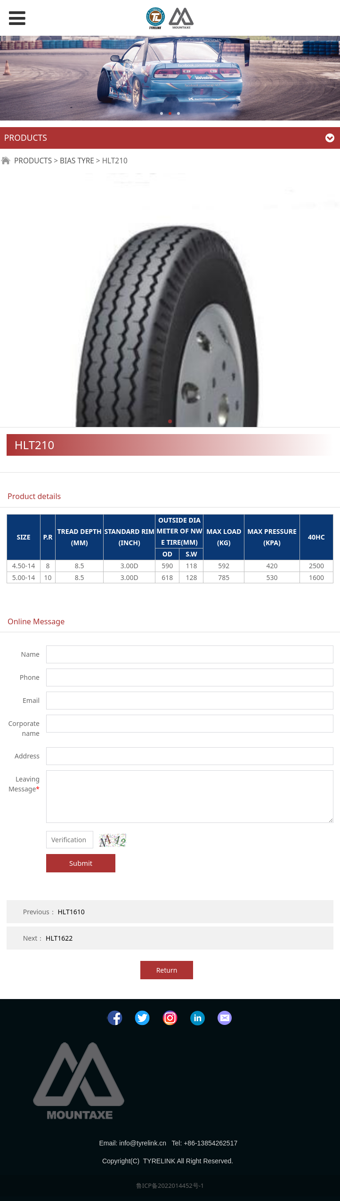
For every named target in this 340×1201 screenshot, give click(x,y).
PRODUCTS (33, 161)
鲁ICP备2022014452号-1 (170, 1185)
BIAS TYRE (77, 161)
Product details (34, 496)
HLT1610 (70, 911)
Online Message (36, 621)
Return (167, 970)
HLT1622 (59, 938)
